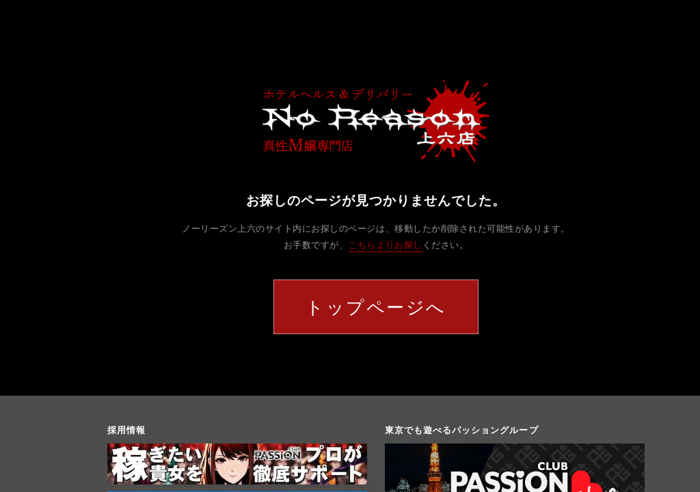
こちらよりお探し (385, 245)
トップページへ (376, 306)
